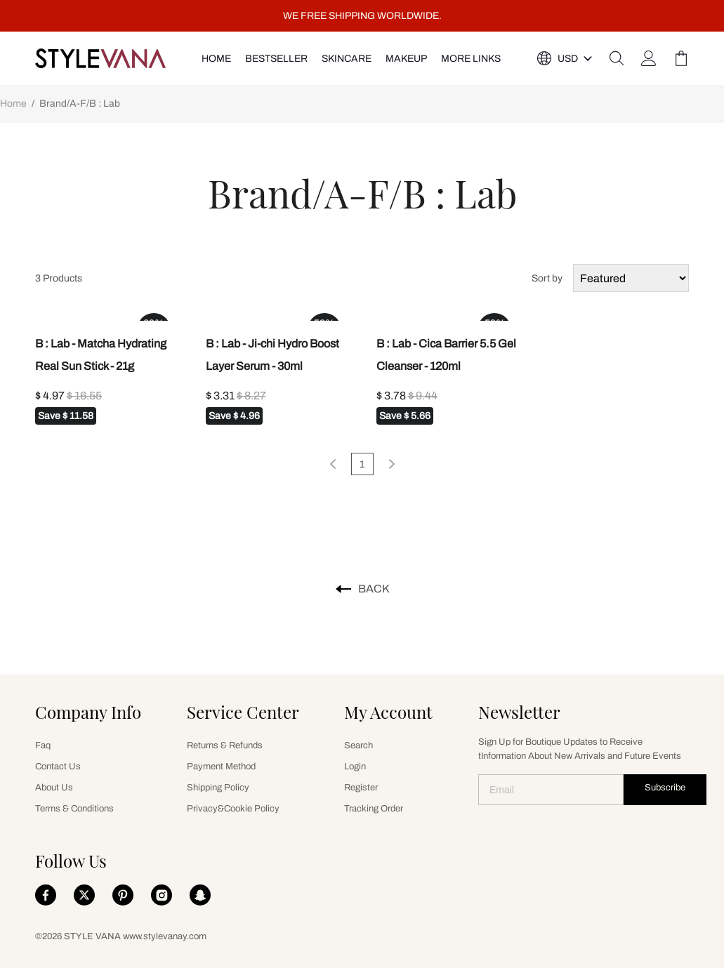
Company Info (88, 712)
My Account (388, 712)
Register (361, 788)
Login (355, 766)
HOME (216, 58)
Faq (43, 745)
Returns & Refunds (225, 745)
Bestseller (276, 58)
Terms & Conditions (74, 809)
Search (358, 745)
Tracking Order (373, 809)
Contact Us (58, 766)
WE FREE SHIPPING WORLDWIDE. (362, 16)
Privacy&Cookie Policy (233, 809)
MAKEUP (406, 58)
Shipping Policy (218, 788)
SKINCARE (346, 58)
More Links (471, 58)
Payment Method (221, 766)
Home (13, 103)
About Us (54, 788)
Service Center (243, 712)
